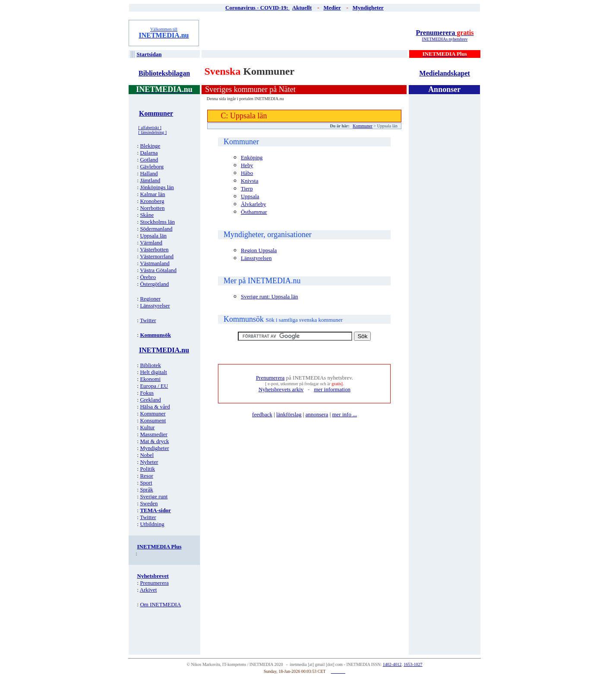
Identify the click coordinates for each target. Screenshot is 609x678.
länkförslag (288, 414)
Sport (146, 482)
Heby (247, 165)
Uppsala (250, 196)
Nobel (147, 455)
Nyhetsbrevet (153, 576)
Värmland (151, 242)
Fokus (147, 393)
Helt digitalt (153, 372)
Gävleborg (152, 166)
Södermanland (156, 228)
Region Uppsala (259, 250)
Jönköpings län (157, 187)
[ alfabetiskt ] (150, 127)
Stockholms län (157, 222)
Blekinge (150, 146)
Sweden (149, 503)
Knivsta (249, 180)
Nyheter (149, 462)
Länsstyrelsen (256, 258)
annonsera (317, 414)
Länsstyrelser (155, 305)
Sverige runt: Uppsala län (269, 296)
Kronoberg (152, 201)
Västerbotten (154, 249)
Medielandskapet (445, 73)
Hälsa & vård (155, 406)
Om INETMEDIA (160, 604)
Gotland (149, 159)
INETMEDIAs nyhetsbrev (445, 39)
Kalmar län (152, 194)
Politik (147, 469)
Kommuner (152, 413)
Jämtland (150, 180)
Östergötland (154, 284)
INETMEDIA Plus (159, 546)
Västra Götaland (158, 270)
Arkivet (148, 589)
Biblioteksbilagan (164, 73)
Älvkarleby (253, 204)
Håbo (247, 173)
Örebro (148, 277)
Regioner (150, 298)
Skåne (147, 215)
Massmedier (153, 434)
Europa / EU (154, 386)
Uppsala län (153, 235)
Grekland (150, 399)
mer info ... (344, 414)
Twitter (148, 320)
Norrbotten (152, 208)
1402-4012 (392, 664)
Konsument (153, 420)
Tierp (247, 188)
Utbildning (152, 524)
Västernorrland (157, 256)
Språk (146, 489)
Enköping (252, 157)
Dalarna (149, 152)
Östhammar (254, 212)
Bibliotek (150, 365)
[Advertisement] (305, 33)
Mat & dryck (154, 441)
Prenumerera (444, 32)
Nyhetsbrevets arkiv (281, 389)
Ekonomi (150, 379)
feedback (262, 414)
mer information (332, 389)
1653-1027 (413, 664)
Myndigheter (154, 448)
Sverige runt (153, 496)
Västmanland (155, 263)
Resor (146, 475)
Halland (149, 173)
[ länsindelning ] (153, 132)
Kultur (147, 427)
